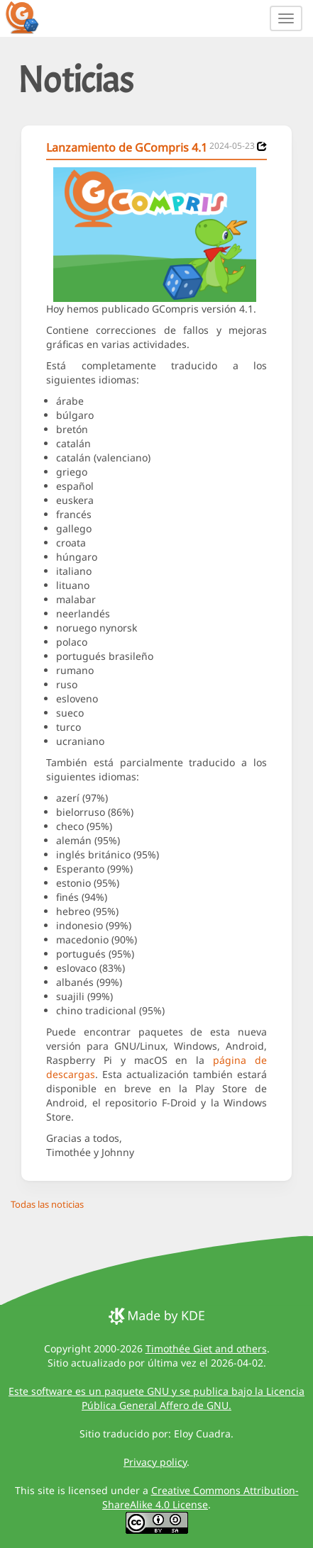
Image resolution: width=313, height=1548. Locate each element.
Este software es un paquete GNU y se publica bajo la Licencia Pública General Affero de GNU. (156, 1398)
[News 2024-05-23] (262, 146)
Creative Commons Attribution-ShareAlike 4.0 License (200, 1497)
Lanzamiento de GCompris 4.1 (126, 147)
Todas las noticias (47, 1204)
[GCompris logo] (30, 17)
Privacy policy (155, 1462)
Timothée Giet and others (206, 1348)
